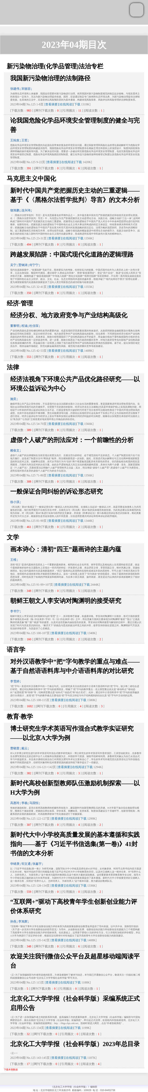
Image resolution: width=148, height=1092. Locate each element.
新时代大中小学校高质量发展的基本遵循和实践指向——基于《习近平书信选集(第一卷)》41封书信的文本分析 (75, 844)
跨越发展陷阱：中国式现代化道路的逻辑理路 (72, 254)
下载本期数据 (11, 1069)
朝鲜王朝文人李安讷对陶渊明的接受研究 (65, 600)
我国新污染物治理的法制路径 (50, 78)
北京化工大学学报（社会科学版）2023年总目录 (75, 1043)
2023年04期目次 (74, 45)
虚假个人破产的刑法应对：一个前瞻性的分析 (72, 439)
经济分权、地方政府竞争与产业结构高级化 (68, 315)
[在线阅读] (66, 104)
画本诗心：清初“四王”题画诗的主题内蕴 (65, 549)
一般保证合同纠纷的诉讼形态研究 (56, 491)
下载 (77, 104)
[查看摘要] (51, 104)
